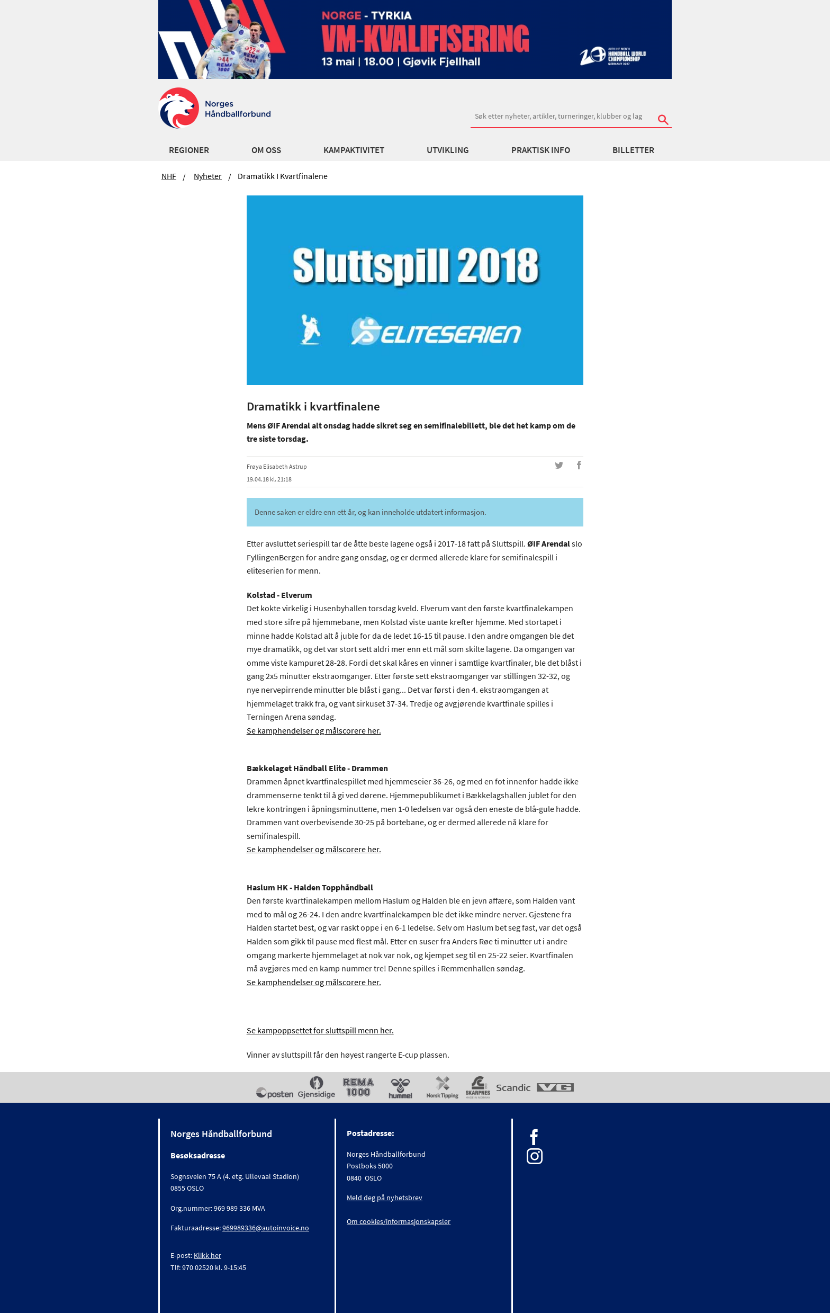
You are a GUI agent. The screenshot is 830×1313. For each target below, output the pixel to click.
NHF (168, 176)
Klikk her (207, 1255)
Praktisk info (540, 150)
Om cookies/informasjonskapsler (398, 1221)
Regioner (189, 150)
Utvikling (448, 150)
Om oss (266, 150)
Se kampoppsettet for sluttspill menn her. (320, 1030)
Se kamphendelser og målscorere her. (314, 730)
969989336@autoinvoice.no (265, 1227)
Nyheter (208, 176)
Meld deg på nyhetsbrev (384, 1197)
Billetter (633, 150)
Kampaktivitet (353, 150)
